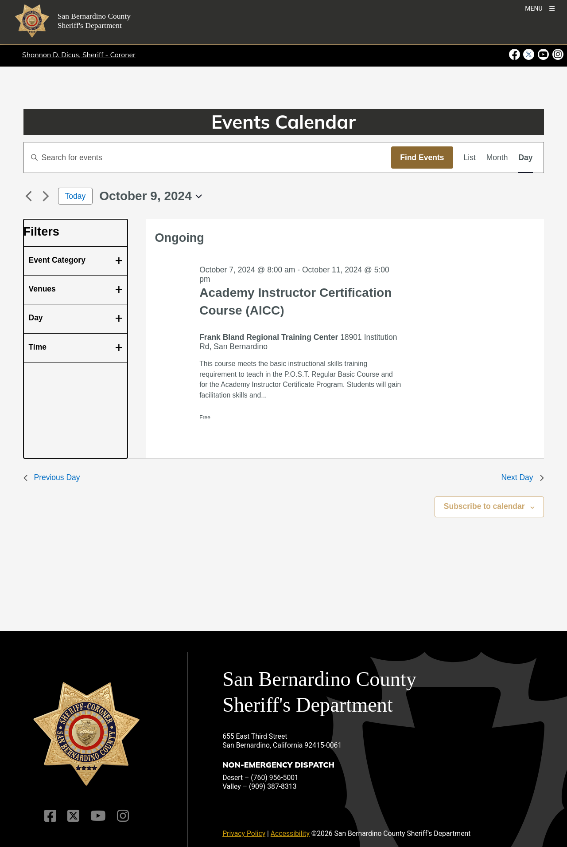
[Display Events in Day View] (525, 157)
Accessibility (290, 833)
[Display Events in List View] (470, 157)
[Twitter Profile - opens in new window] (528, 54)
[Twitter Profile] (73, 816)
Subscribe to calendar (484, 506)
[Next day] (46, 196)
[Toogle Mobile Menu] (540, 8)
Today (75, 196)
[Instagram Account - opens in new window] (557, 54)
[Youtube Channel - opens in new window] (543, 54)
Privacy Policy (243, 833)
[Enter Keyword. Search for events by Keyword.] (208, 157)
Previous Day (51, 477)
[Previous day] (28, 196)
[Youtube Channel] (98, 816)
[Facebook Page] (50, 816)
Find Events (422, 157)
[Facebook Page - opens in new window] (515, 54)
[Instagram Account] (123, 816)
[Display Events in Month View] (497, 157)
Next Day (522, 477)
